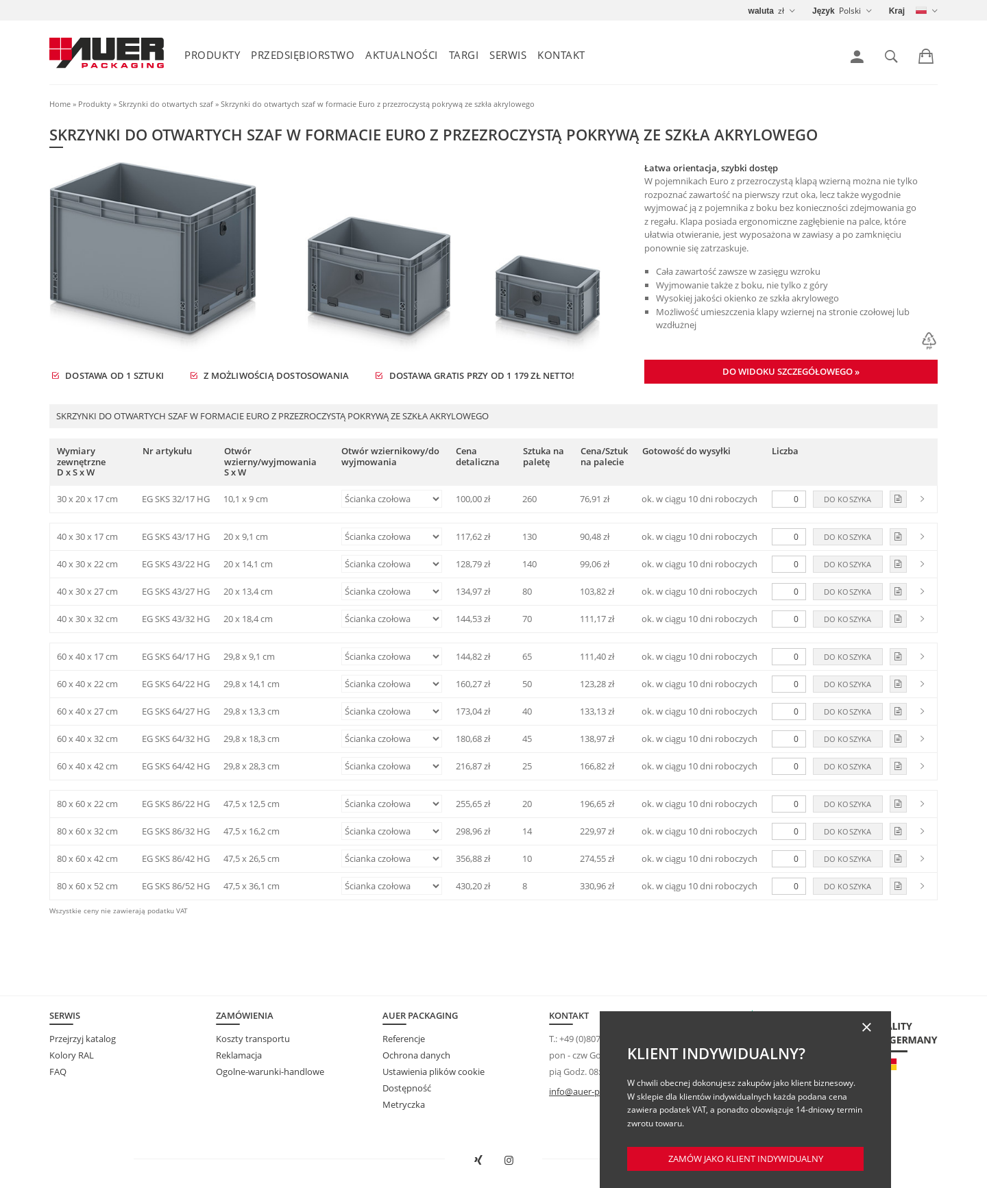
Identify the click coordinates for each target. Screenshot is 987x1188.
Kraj (897, 11)
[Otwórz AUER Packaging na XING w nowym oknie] (478, 1160)
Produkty (212, 55)
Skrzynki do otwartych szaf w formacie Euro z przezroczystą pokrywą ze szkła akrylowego (378, 104)
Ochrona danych (416, 1055)
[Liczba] (789, 499)
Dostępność (406, 1088)
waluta (761, 11)
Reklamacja (239, 1055)
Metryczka (403, 1104)
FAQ (57, 1071)
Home (60, 104)
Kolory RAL (71, 1055)
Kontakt (561, 55)
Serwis (507, 55)
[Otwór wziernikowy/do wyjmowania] (391, 499)
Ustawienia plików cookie (433, 1071)
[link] (857, 56)
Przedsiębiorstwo (302, 55)
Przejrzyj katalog (82, 1038)
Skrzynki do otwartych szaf (166, 104)
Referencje (403, 1038)
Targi (464, 55)
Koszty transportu (253, 1038)
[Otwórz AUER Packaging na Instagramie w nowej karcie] (509, 1160)
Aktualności (401, 55)
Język (823, 11)
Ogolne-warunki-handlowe (270, 1071)
